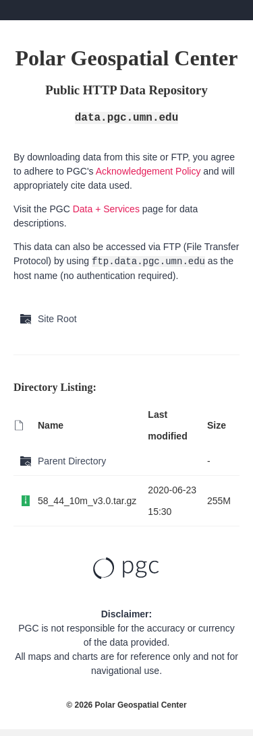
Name (50, 425)
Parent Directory (72, 461)
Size (216, 425)
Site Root (57, 318)
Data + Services (106, 209)
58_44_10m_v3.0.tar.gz (87, 500)
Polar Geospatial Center (141, 705)
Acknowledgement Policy (148, 171)
